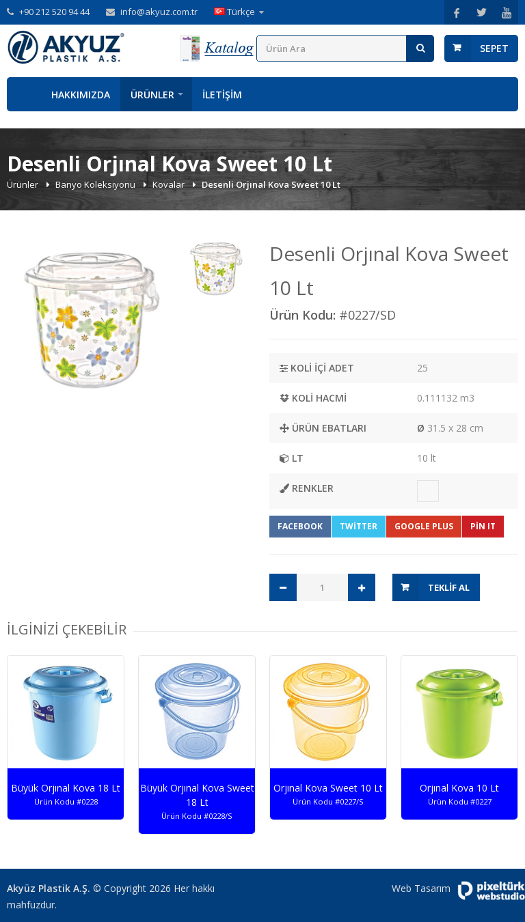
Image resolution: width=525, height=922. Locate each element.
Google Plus (423, 526)
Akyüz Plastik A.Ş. (48, 888)
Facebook (300, 526)
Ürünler (152, 94)
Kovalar (169, 184)
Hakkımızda (80, 94)
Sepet (494, 48)
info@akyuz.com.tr (159, 11)
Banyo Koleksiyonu (96, 184)
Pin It (483, 526)
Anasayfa (24, 94)
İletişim (222, 94)
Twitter (358, 526)
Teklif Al (449, 587)
